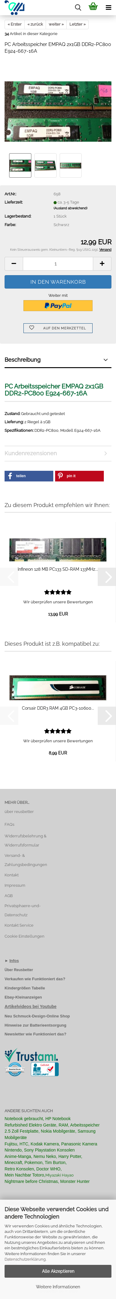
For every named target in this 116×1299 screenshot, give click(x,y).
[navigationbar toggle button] (108, 7)
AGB (9, 895)
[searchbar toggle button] (78, 7)
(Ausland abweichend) (70, 208)
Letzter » (77, 24)
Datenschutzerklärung (25, 1259)
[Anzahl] (58, 264)
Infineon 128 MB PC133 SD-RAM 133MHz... (58, 569)
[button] (14, 264)
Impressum (15, 885)
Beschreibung (22, 360)
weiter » (56, 24)
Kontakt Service (19, 925)
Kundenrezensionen (31, 453)
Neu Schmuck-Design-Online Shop (37, 1016)
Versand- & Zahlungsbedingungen (26, 860)
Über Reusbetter (19, 970)
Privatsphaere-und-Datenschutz (22, 910)
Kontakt (12, 875)
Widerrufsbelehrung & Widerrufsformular (26, 840)
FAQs (9, 824)
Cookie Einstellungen (24, 936)
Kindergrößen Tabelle (25, 988)
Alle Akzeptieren (58, 1271)
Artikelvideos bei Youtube (31, 1006)
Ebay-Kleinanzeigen (23, 997)
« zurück (35, 24)
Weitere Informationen (58, 1286)
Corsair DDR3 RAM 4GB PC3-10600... (58, 708)
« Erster (15, 24)
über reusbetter (19, 811)
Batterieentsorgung (48, 1025)
